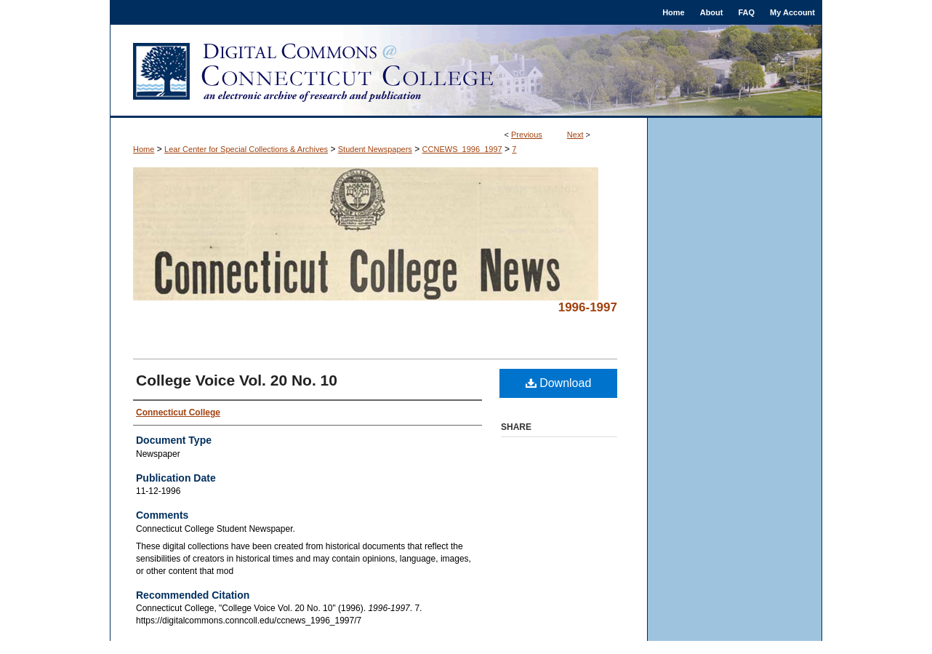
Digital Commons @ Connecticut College (466, 71)
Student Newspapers (375, 149)
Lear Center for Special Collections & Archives (246, 149)
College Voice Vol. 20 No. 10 (236, 380)
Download (559, 383)
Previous (526, 134)
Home (143, 149)
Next (575, 134)
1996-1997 (587, 307)
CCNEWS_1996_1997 (462, 149)
